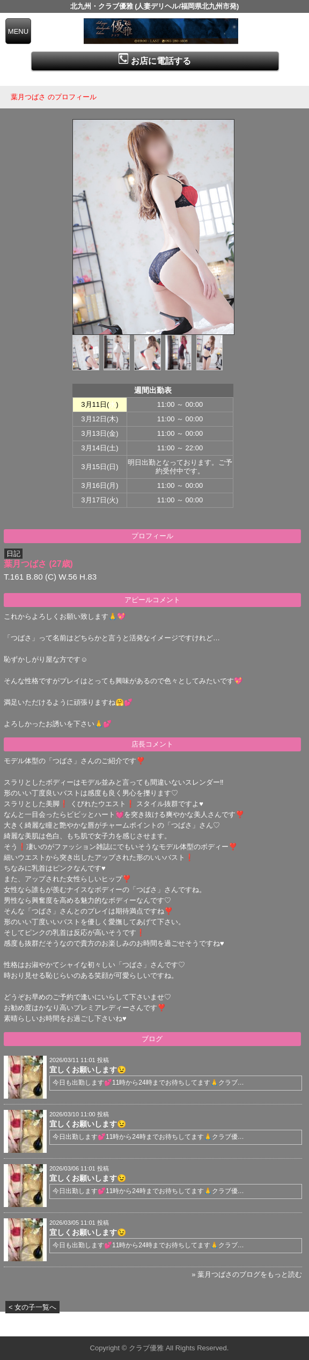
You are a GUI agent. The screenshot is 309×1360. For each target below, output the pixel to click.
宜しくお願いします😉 (87, 1069)
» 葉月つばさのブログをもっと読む (247, 1274)
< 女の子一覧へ (32, 1307)
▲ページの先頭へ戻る (269, 1326)
